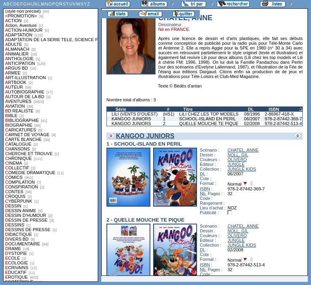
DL (251, 109)
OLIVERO (237, 159)
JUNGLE (236, 164)
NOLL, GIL (238, 154)
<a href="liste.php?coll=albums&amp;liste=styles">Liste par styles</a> (50, 141)
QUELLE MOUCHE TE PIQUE (209, 123)
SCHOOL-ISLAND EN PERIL (207, 118)
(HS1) (168, 114)
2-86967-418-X (279, 114)
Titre (188, 109)
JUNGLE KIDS (242, 169)
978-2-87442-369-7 (283, 118)
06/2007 (252, 118)
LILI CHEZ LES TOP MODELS (209, 114)
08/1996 (252, 114)
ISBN (274, 109)
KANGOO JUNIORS (131, 118)
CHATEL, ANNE (243, 150)
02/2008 (252, 123)
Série (121, 109)
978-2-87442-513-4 (283, 123)
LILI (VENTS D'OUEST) (134, 114)
